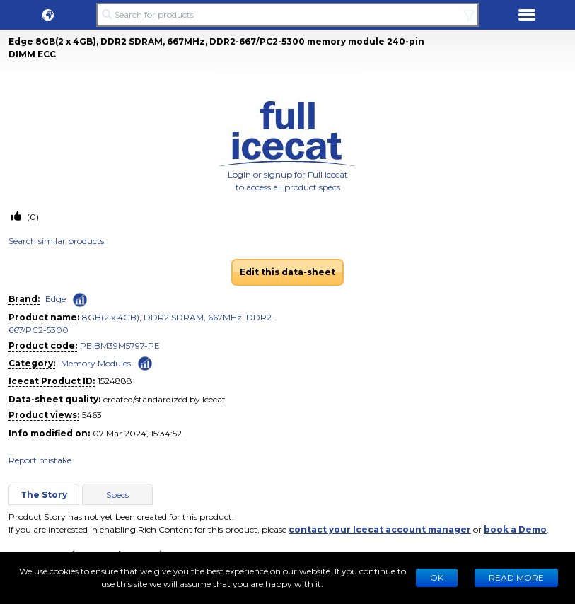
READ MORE (516, 577)
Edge (55, 299)
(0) (32, 216)
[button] (48, 15)
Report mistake (39, 460)
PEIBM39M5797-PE (120, 345)
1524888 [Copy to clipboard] (115, 381)
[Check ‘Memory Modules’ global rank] (145, 362)
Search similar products (56, 241)
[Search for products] (287, 14)
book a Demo (515, 529)
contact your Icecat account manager (380, 529)
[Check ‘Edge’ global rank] (79, 299)
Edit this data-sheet (287, 272)
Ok (436, 577)
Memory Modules (96, 363)
